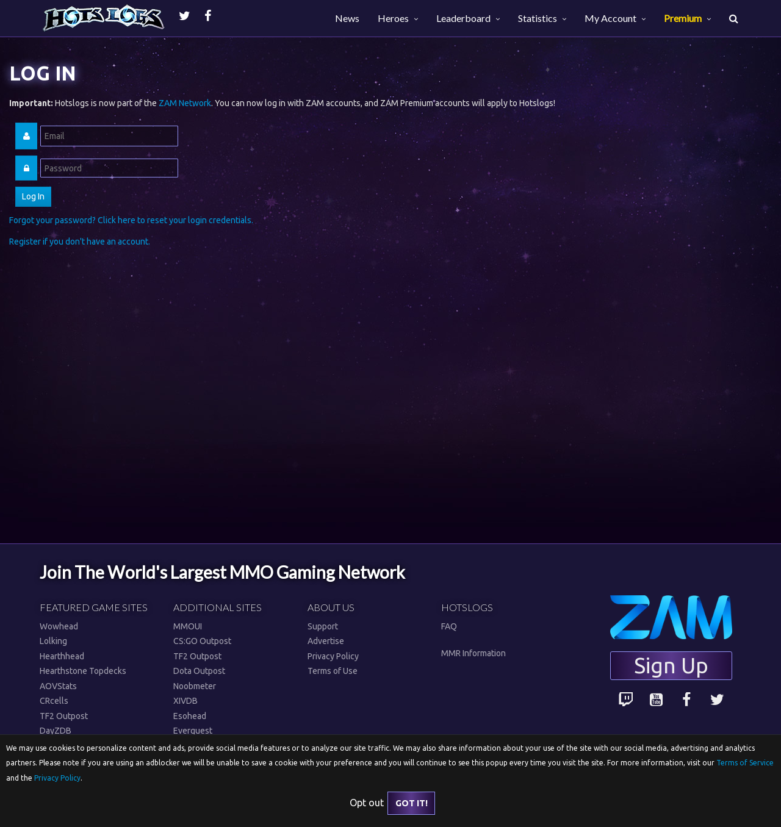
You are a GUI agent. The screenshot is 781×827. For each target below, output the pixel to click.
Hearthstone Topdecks (83, 671)
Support (323, 626)
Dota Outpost (199, 671)
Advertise (326, 641)
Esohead (189, 716)
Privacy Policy (333, 656)
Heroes (393, 18)
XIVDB (185, 701)
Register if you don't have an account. (79, 241)
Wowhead (59, 626)
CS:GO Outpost (202, 641)
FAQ (449, 626)
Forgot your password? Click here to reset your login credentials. (131, 220)
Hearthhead (62, 656)
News (347, 18)
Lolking (53, 641)
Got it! (411, 803)
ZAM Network (185, 103)
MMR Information (473, 653)
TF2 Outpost (64, 716)
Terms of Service (745, 763)
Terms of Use (333, 671)
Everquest (192, 731)
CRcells (54, 701)
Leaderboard (463, 18)
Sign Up (671, 665)
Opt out (367, 802)
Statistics (537, 18)
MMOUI (187, 626)
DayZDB (55, 731)
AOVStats (58, 686)
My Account (610, 18)
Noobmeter (194, 686)
